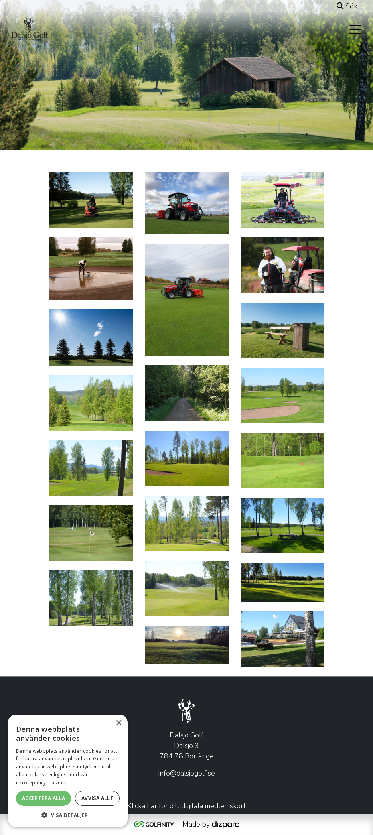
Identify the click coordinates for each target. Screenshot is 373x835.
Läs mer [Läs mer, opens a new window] (58, 782)
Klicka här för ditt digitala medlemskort (186, 805)
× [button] (119, 723)
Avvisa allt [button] (97, 798)
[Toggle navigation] (355, 29)
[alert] (68, 771)
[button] (68, 815)
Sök (347, 6)
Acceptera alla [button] (43, 798)
